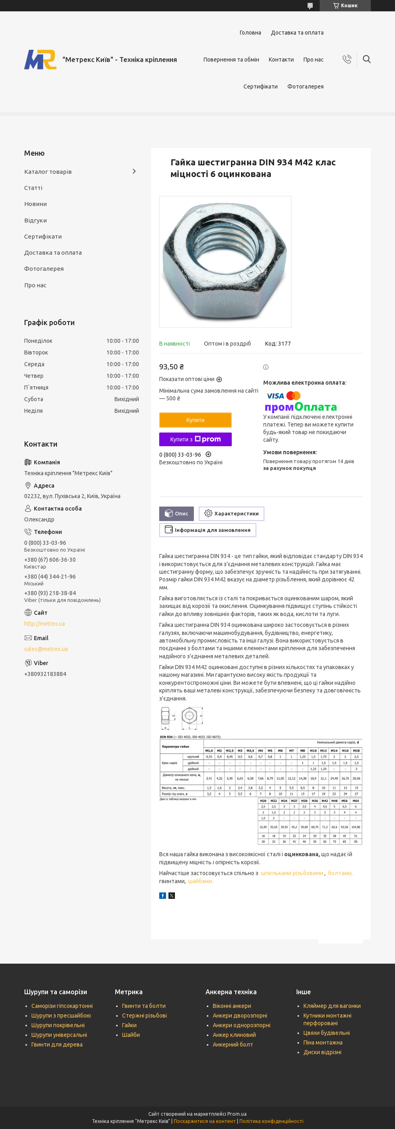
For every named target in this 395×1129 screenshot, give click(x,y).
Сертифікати (260, 86)
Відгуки (35, 220)
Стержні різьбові (144, 1015)
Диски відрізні (322, 1052)
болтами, (341, 873)
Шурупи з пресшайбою (61, 1015)
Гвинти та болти (144, 1006)
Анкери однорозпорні (241, 1025)
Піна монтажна (323, 1042)
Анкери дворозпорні (240, 1015)
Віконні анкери (232, 1006)
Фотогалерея (305, 86)
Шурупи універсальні (59, 1035)
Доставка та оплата (297, 32)
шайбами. (200, 881)
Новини (35, 203)
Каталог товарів (48, 171)
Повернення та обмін (231, 59)
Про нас (314, 59)
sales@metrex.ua (46, 649)
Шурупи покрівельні (58, 1025)
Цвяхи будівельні (327, 1033)
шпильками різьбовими (292, 873)
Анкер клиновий (234, 1035)
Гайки (129, 1025)
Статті (33, 187)
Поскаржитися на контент (205, 1121)
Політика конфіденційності (271, 1121)
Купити (196, 420)
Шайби (131, 1035)
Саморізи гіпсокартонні (62, 1006)
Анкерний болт (233, 1044)
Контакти (281, 59)
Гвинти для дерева (57, 1044)
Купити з (195, 439)
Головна (250, 32)
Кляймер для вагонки (332, 1006)
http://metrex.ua (44, 623)
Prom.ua (237, 1114)
